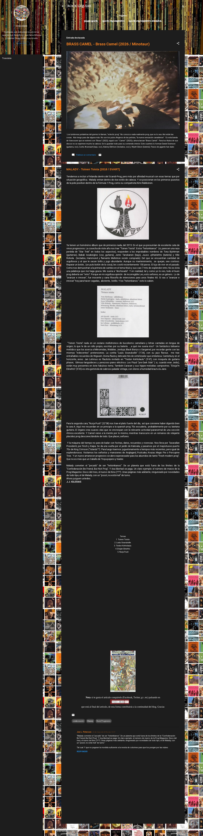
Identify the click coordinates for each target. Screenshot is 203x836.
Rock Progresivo (113, 21)
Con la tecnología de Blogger (123, 829)
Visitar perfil (21, 43)
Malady (90, 721)
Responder (82, 751)
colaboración (78, 721)
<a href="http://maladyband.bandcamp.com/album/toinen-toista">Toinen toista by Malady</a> (123, 600)
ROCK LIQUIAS (79, 6)
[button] (178, 44)
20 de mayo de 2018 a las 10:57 (103, 732)
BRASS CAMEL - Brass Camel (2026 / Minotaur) (108, 44)
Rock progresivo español (145, 21)
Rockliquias (21, 26)
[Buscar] (183, 7)
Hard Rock (91, 21)
